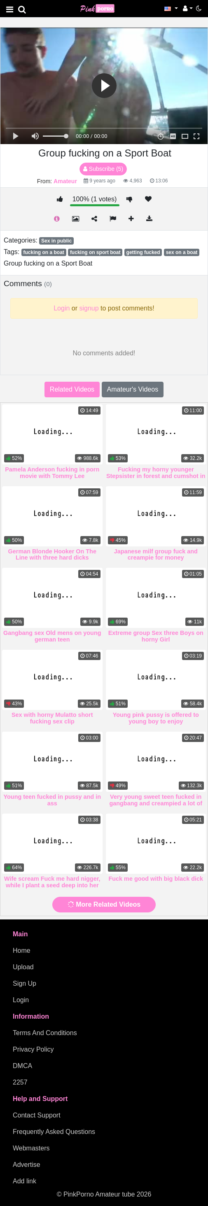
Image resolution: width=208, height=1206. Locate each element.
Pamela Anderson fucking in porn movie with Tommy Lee (52, 472)
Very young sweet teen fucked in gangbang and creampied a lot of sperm (156, 803)
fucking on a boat (43, 252)
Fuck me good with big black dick (156, 878)
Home (21, 950)
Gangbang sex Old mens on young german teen (52, 636)
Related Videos (72, 389)
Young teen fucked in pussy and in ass (52, 800)
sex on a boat (182, 252)
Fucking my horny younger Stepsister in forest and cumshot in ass (156, 476)
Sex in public (56, 241)
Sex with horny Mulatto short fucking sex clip (52, 718)
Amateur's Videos (133, 389)
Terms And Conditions (45, 1032)
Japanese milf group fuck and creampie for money (156, 554)
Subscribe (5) (103, 169)
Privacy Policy (33, 1049)
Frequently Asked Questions (54, 1131)
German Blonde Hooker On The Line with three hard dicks (52, 554)
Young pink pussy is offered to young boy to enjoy (156, 718)
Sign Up (24, 983)
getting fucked (143, 252)
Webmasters (31, 1148)
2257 (20, 1082)
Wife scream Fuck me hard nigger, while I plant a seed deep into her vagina (52, 885)
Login (21, 999)
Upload (23, 966)
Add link (24, 1181)
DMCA (22, 1065)
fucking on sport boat (95, 252)
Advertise (26, 1164)
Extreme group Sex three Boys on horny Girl (155, 636)
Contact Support (37, 1115)
